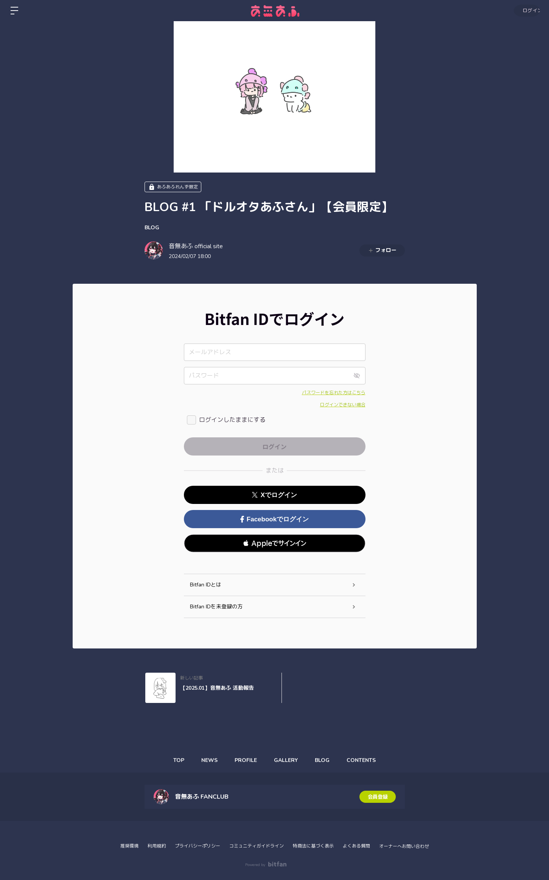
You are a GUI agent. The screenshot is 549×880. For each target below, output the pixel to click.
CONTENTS (366, 760)
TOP (174, 760)
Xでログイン (274, 495)
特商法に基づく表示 (313, 846)
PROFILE (245, 760)
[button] (274, 543)
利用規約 (157, 846)
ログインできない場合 (342, 405)
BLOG (152, 227)
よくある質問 (356, 846)
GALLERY (287, 760)
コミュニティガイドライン (256, 846)
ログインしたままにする (232, 420)
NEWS (207, 760)
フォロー (382, 250)
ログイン (526, 11)
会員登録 (377, 796)
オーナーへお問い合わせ (404, 846)
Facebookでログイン (274, 519)
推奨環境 (129, 846)
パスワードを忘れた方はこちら (333, 393)
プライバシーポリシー (197, 846)
